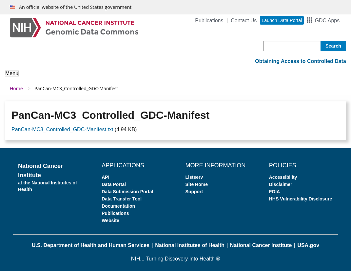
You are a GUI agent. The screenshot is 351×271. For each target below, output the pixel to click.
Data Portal (114, 184)
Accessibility (283, 177)
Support (194, 191)
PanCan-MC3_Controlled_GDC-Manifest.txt (62, 129)
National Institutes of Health (189, 245)
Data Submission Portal (127, 191)
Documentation (118, 206)
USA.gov (308, 245)
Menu (11, 73)
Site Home (196, 184)
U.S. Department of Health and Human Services (90, 245)
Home (16, 88)
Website (110, 220)
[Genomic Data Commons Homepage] (74, 27)
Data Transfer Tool (122, 199)
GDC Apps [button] (327, 20)
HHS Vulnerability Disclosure (300, 199)
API (105, 177)
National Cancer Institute (261, 245)
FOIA (274, 191)
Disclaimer (280, 184)
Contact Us (244, 20)
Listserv (194, 177)
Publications (209, 20)
